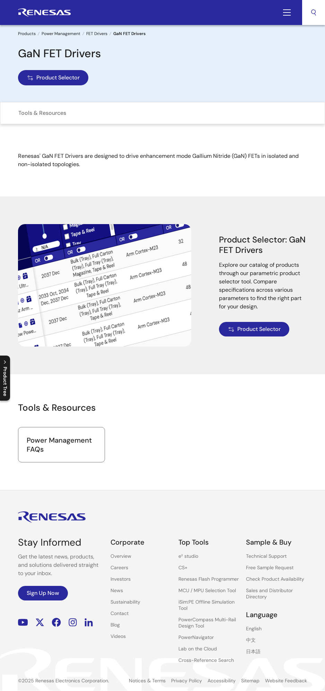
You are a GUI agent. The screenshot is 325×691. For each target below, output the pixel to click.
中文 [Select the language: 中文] (251, 640)
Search (313, 12)
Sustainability (125, 602)
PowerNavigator (196, 637)
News (117, 590)
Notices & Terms (147, 680)
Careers (119, 567)
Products (27, 33)
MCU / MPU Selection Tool (207, 590)
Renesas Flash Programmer (208, 579)
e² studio (188, 556)
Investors (121, 579)
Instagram (73, 622)
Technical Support (266, 556)
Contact (120, 613)
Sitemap (250, 680)
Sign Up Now (43, 593)
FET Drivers (96, 33)
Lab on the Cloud (197, 649)
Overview (121, 556)
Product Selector (53, 77)
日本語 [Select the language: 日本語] (253, 651)
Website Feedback (286, 680)
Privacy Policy (186, 680)
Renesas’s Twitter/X (40, 622)
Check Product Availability (275, 579)
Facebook (56, 622)
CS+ (182, 567)
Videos (118, 636)
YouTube (23, 622)
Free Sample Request (269, 567)
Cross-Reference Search (206, 660)
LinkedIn (89, 622)
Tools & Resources (42, 113)
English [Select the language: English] (254, 628)
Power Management (61, 33)
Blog (115, 625)
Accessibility (222, 680)
